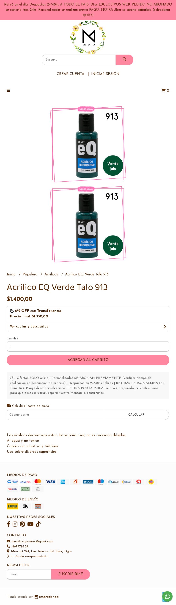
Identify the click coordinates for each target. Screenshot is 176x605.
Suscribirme (70, 574)
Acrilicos (51, 274)
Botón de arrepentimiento (27, 556)
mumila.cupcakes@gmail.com (30, 541)
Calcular (136, 414)
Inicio (12, 274)
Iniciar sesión (105, 74)
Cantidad (12, 339)
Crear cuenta (70, 74)
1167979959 (17, 546)
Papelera (30, 274)
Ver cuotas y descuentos (29, 326)
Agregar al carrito (88, 360)
